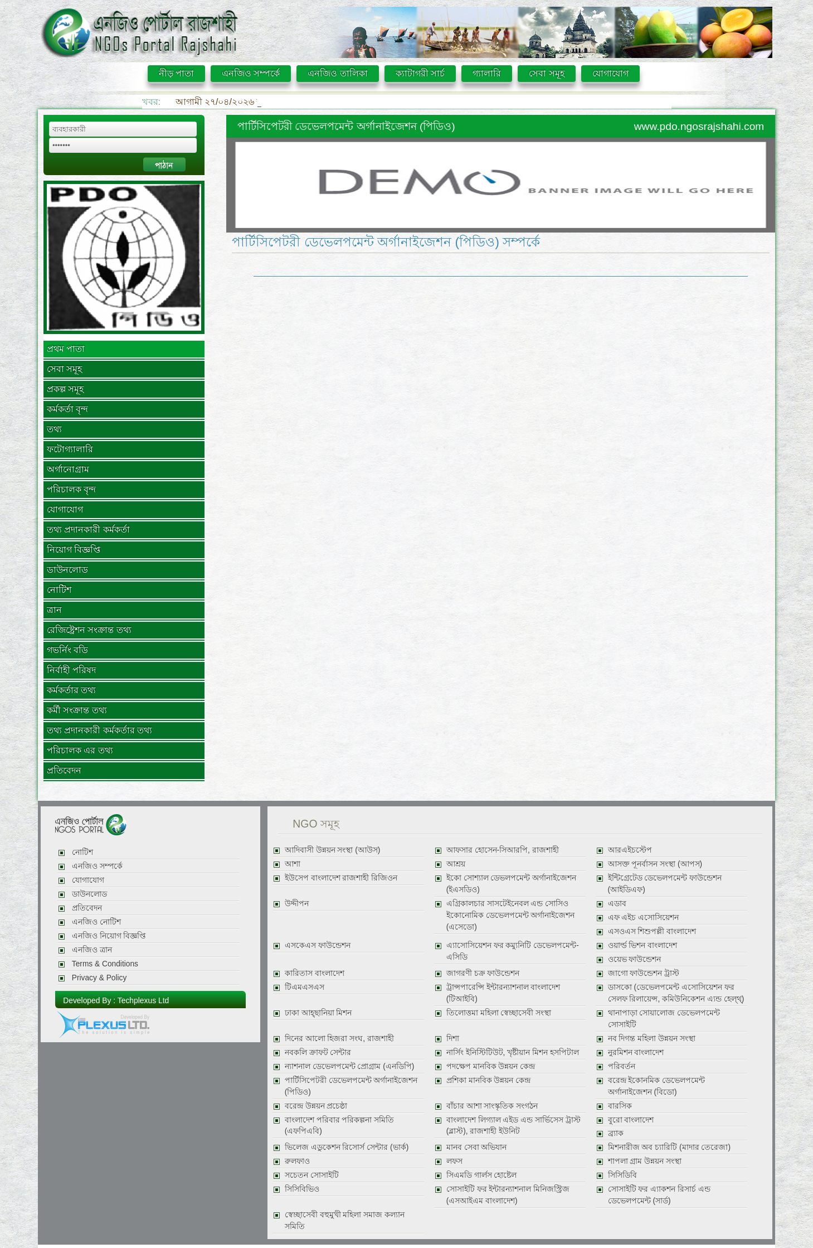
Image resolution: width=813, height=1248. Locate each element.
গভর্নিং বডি (67, 650)
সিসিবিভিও (302, 1189)
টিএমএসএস (304, 987)
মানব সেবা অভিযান (476, 1147)
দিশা (452, 1038)
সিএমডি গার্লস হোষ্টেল (481, 1175)
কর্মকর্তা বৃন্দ (67, 409)
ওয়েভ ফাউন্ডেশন (634, 959)
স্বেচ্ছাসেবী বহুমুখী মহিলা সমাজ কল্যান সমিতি (345, 1221)
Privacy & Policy (99, 978)
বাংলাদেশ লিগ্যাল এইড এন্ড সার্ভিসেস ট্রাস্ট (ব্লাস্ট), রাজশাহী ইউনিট (513, 1126)
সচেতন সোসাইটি (312, 1175)
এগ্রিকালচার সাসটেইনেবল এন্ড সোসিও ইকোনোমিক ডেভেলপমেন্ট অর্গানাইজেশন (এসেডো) (510, 915)
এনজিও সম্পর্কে (251, 73)
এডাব (617, 903)
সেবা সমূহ (546, 73)
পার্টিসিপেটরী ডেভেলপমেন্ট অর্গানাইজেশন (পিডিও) (351, 1086)
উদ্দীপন (297, 903)
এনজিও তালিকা (337, 73)
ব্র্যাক (616, 1133)
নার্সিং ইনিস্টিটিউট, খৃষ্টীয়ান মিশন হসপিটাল (512, 1052)
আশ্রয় (455, 864)
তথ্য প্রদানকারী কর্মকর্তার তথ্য (99, 730)
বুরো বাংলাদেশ (631, 1120)
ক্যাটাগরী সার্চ (420, 73)
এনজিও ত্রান (92, 950)
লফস (454, 1161)
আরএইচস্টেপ (630, 850)
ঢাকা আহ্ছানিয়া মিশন (318, 1013)
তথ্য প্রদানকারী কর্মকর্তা (88, 529)
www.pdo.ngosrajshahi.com (699, 126)
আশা (292, 864)
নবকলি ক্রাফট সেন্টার (318, 1052)
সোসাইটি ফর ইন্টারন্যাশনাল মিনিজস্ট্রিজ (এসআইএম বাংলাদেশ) (507, 1195)
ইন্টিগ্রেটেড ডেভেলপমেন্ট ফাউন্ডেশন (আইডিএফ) (665, 884)
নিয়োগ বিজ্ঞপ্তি (73, 549)
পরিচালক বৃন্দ (71, 489)
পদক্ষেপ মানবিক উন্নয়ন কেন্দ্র (490, 1066)
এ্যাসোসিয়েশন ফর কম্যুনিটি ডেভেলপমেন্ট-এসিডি (512, 951)
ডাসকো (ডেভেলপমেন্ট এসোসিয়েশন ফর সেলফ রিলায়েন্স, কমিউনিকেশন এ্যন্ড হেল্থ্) (676, 993)
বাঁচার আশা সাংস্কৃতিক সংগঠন (492, 1106)
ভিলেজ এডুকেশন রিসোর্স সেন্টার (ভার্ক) (346, 1147)
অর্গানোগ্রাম (68, 469)
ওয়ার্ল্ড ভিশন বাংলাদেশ (643, 945)
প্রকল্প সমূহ (65, 389)
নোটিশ (59, 589)
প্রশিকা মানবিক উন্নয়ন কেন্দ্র (488, 1080)
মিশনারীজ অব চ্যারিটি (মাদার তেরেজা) (669, 1147)
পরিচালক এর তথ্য (80, 750)
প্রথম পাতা (66, 349)
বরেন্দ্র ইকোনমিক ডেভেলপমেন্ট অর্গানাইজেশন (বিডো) (656, 1086)
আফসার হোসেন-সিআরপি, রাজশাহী (502, 850)
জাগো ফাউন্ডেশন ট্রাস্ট (644, 973)
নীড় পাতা (176, 73)
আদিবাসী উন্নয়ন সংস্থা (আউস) (333, 850)
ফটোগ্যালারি (70, 449)
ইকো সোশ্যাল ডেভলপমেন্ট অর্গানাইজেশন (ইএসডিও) (511, 884)
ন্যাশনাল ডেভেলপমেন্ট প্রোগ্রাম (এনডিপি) (350, 1066)
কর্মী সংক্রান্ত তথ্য (77, 710)
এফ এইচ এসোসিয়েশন (643, 917)
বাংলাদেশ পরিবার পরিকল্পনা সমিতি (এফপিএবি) (339, 1126)
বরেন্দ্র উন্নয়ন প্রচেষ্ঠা (316, 1106)
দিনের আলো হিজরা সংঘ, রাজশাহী (339, 1038)
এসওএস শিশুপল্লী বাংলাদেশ (652, 931)
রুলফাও (297, 1161)
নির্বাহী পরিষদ (71, 670)
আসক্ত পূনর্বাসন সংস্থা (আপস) (655, 864)
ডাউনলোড (67, 569)
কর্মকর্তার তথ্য (71, 690)
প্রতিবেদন (64, 770)
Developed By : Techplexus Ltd (116, 1000)
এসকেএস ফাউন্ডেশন (317, 945)
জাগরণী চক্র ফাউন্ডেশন (483, 973)
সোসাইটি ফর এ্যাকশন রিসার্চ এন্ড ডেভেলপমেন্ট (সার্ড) (659, 1195)
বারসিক (620, 1106)
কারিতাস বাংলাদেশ (314, 973)
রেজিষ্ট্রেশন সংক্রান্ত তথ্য (89, 630)
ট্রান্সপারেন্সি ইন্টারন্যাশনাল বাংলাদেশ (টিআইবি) (503, 993)
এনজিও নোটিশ (96, 922)
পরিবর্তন (621, 1066)
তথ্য (54, 429)
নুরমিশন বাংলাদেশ (636, 1052)
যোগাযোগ (610, 73)
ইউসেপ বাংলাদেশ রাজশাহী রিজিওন (341, 878)
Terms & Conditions (105, 964)
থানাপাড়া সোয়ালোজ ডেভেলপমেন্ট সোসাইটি (664, 1019)
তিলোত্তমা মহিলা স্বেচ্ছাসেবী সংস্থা (498, 1013)
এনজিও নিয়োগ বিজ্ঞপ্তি (109, 936)
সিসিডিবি (622, 1175)
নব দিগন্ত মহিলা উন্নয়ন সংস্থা (651, 1038)
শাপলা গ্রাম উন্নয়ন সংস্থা (644, 1161)
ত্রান (54, 610)
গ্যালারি (487, 73)
